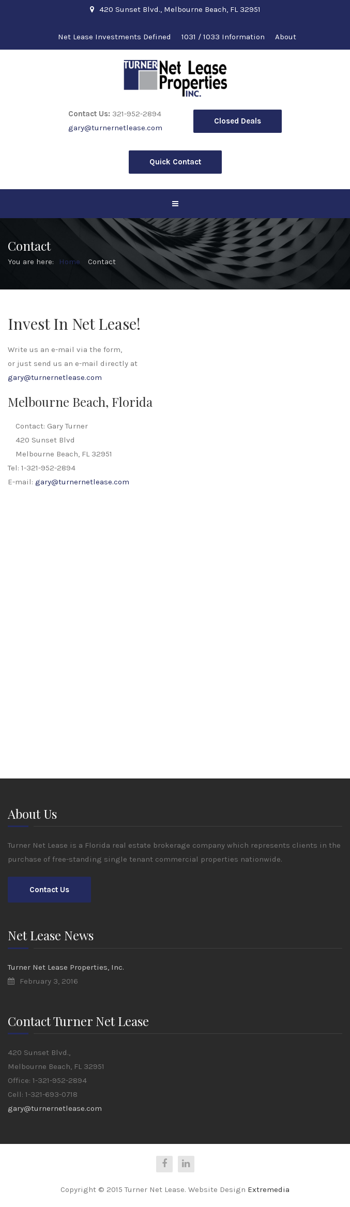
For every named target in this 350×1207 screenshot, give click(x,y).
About (285, 36)
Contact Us (49, 889)
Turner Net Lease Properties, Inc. (66, 967)
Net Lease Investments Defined (114, 36)
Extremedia (269, 1189)
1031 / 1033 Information (223, 36)
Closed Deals (237, 121)
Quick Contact (175, 161)
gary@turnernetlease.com (115, 127)
